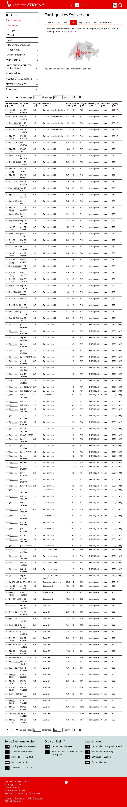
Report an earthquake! (62, 746)
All (73, 22)
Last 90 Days (53, 22)
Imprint (8, 798)
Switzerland (13, 25)
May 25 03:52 (12, 701)
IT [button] (86, 5)
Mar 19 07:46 (12, 176)
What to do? (23, 49)
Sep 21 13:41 (14, 285)
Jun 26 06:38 (14, 631)
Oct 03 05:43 (14, 612)
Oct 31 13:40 (14, 246)
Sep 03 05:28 (14, 220)
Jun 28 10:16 (14, 201)
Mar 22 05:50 (12, 137)
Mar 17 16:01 (12, 682)
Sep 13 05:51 (14, 188)
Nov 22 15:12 (12, 241)
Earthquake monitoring (102, 751)
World (10, 35)
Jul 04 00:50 (14, 657)
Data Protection (35, 798)
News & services (22, 84)
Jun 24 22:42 (14, 625)
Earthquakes (22, 20)
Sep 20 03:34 (14, 713)
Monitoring (22, 60)
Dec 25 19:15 (14, 305)
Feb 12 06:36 (14, 181)
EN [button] (76, 5)
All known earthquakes (22, 767)
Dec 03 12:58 (14, 162)
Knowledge (22, 73)
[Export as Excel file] (75, 97)
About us (22, 89)
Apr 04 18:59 (14, 644)
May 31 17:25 (12, 593)
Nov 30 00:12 (12, 280)
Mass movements (103, 22)
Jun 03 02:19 (14, 155)
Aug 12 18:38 (12, 254)
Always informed (23, 54)
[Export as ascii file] (80, 97)
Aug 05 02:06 (12, 208)
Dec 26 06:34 (14, 292)
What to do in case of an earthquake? (66, 753)
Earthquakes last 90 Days (23, 746)
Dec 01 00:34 (14, 266)
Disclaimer (20, 798)
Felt (66, 22)
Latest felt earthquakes (22, 751)
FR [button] (82, 5)
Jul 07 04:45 (14, 582)
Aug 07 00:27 (12, 228)
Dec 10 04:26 (14, 123)
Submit (67, 97)
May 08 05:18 (12, 652)
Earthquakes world (100, 762)
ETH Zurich (16, 801)
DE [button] (71, 5)
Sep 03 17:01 (14, 318)
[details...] (13, 324)
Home (11, 15)
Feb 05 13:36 (14, 116)
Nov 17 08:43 (12, 260)
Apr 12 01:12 (14, 194)
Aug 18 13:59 (12, 587)
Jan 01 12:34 (14, 233)
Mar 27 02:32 (12, 708)
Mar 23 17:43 (12, 169)
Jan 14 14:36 (14, 694)
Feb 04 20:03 (14, 129)
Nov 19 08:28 (12, 688)
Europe (11, 30)
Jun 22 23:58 (14, 311)
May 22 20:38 (12, 721)
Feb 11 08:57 (14, 142)
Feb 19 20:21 (14, 298)
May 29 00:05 (12, 675)
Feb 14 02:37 (14, 668)
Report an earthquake (18, 44)
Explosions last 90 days (22, 756)
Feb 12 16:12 (14, 661)
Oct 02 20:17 (14, 605)
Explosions (84, 22)
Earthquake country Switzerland (22, 66)
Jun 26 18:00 (14, 214)
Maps (10, 39)
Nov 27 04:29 (12, 639)
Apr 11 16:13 (14, 618)
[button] (15, 4)
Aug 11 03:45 (12, 111)
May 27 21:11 (12, 150)
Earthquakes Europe (101, 756)
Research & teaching (22, 78)
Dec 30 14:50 (14, 599)
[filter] (7, 106)
